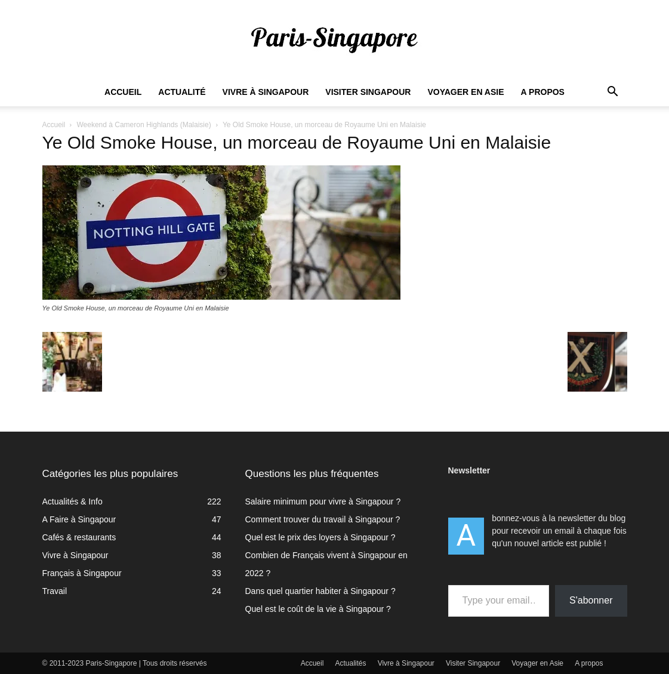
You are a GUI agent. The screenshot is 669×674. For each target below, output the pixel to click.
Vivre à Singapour (266, 92)
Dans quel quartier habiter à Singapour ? (320, 591)
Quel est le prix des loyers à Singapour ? (320, 537)
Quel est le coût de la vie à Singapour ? (318, 609)
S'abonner (590, 600)
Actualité (181, 92)
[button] (613, 93)
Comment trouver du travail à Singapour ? (322, 519)
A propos (543, 92)
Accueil (122, 92)
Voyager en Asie (465, 92)
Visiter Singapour (368, 92)
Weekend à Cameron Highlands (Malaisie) (143, 125)
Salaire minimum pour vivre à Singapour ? (323, 501)
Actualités (350, 663)
